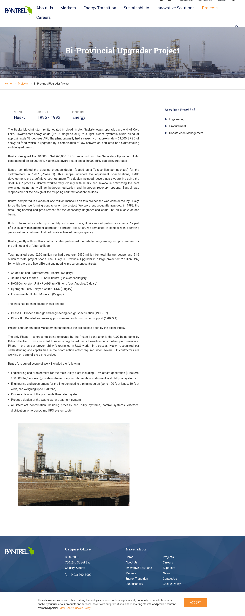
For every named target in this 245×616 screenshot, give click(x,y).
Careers (43, 17)
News (166, 573)
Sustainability (136, 8)
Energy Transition (99, 8)
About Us (44, 8)
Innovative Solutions (175, 8)
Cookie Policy (172, 584)
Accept (195, 602)
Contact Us (170, 578)
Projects (210, 8)
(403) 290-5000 (78, 575)
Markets (68, 8)
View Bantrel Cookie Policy (75, 608)
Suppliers (169, 568)
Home (8, 83)
